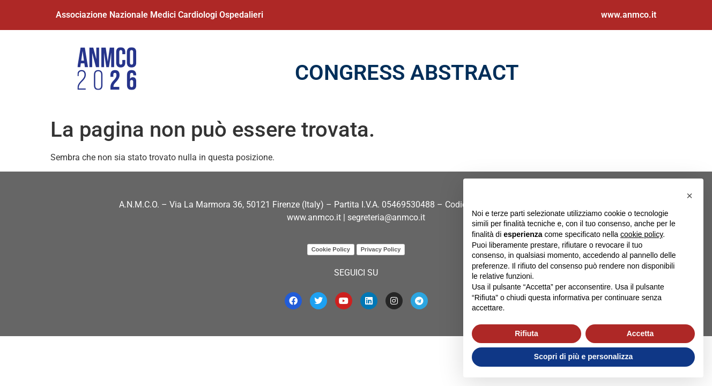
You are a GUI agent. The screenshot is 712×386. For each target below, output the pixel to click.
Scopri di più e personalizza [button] (583, 356)
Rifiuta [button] (526, 333)
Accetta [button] (640, 333)
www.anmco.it (628, 15)
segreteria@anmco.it (386, 217)
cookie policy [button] (641, 234)
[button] (689, 195)
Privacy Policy (381, 249)
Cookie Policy (331, 249)
